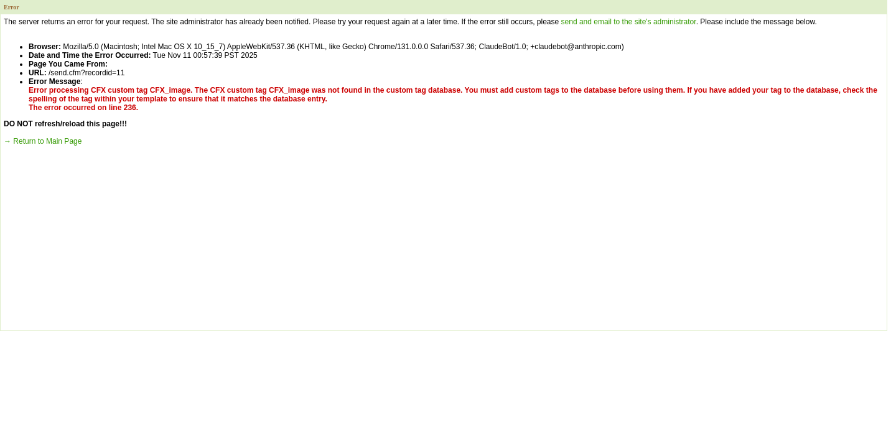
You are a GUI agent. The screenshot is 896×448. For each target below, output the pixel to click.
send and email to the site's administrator (628, 21)
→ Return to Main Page (43, 141)
